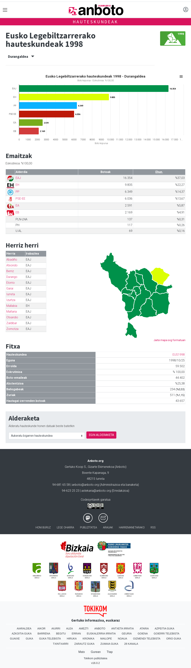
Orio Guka (173, 638)
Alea (69, 628)
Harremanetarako (132, 527)
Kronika (88, 638)
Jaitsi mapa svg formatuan (169, 340)
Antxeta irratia (122, 628)
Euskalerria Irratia (101, 633)
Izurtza (10, 300)
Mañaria (11, 311)
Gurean (96, 651)
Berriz (10, 271)
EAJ (18, 178)
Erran (76, 633)
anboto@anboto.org (85, 484)
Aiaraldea (24, 628)
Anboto (99, 628)
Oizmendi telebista (146, 638)
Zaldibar (11, 323)
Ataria (144, 628)
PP (17, 191)
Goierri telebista (166, 633)
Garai (9, 288)
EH (17, 185)
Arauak (108, 527)
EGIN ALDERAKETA (101, 435)
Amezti (83, 628)
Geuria (127, 633)
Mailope (106, 638)
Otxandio (12, 317)
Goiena (143, 633)
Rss (153, 527)
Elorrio (10, 282)
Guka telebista (50, 638)
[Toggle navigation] (5, 10)
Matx (81, 651)
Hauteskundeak (95, 22)
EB (17, 212)
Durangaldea (21, 56)
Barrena (44, 633)
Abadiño (11, 259)
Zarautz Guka (84, 643)
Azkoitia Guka (22, 633)
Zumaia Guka (109, 643)
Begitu (61, 633)
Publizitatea (88, 527)
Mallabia (11, 306)
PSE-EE (20, 198)
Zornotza (12, 329)
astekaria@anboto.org (96, 490)
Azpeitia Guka (164, 628)
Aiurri (55, 628)
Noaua (122, 638)
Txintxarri (60, 643)
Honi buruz (43, 527)
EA (17, 205)
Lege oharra (65, 527)
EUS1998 (179, 354)
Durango (11, 277)
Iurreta (10, 294)
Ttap (110, 651)
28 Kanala (131, 643)
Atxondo (11, 265)
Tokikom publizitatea (95, 658)
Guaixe (15, 638)
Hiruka (72, 638)
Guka (29, 638)
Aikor (41, 628)
